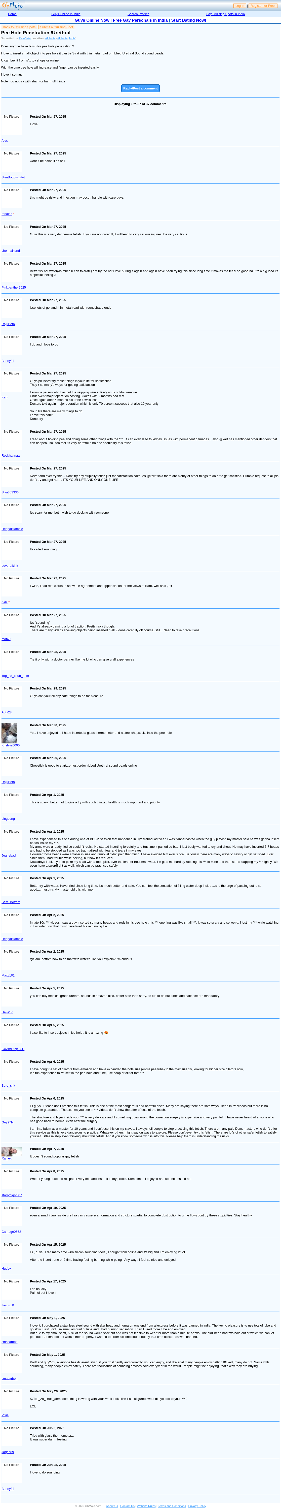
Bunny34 (8, 361)
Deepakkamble (12, 529)
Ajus (5, 140)
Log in (239, 6)
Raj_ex (7, 1158)
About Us (112, 1505)
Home (12, 14)
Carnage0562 (11, 1232)
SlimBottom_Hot (13, 177)
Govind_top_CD (13, 1049)
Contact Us (127, 1505)
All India (50, 38)
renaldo (7, 214)
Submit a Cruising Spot (56, 27)
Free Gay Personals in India (140, 20)
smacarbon (9, 1342)
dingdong (8, 819)
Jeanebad (9, 855)
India (72, 38)
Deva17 (7, 1012)
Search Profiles (138, 14)
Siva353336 (10, 492)
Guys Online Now (92, 20)
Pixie (5, 1415)
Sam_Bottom (11, 902)
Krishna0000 (11, 745)
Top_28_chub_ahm (15, 676)
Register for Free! (263, 6)
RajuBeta (25, 38)
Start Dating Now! (188, 20)
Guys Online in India (65, 14)
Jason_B (8, 1305)
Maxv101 (8, 975)
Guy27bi (8, 1122)
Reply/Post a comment (140, 88)
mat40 (6, 639)
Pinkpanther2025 (14, 287)
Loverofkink (10, 566)
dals (4, 602)
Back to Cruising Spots (19, 27)
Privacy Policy (197, 1505)
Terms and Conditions (172, 1505)
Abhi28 (7, 712)
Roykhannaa (11, 455)
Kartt (5, 397)
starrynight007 (12, 1195)
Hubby (6, 1268)
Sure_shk (8, 1085)
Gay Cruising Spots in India (225, 14)
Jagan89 (8, 1452)
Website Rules (146, 1505)
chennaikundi (11, 251)
